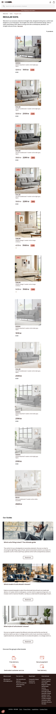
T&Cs (20, 709)
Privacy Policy (27, 709)
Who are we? (7, 679)
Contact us (32, 683)
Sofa (11, 13)
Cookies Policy (43, 709)
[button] (54, 2)
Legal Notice (35, 709)
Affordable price (8, 681)
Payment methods (21, 683)
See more (20, 26)
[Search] (27, 6)
